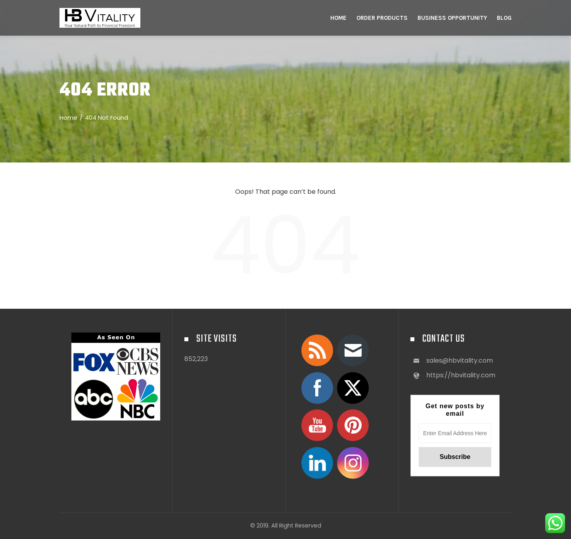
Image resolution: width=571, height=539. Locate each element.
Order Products (382, 17)
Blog (504, 17)
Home (338, 17)
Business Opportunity (452, 17)
